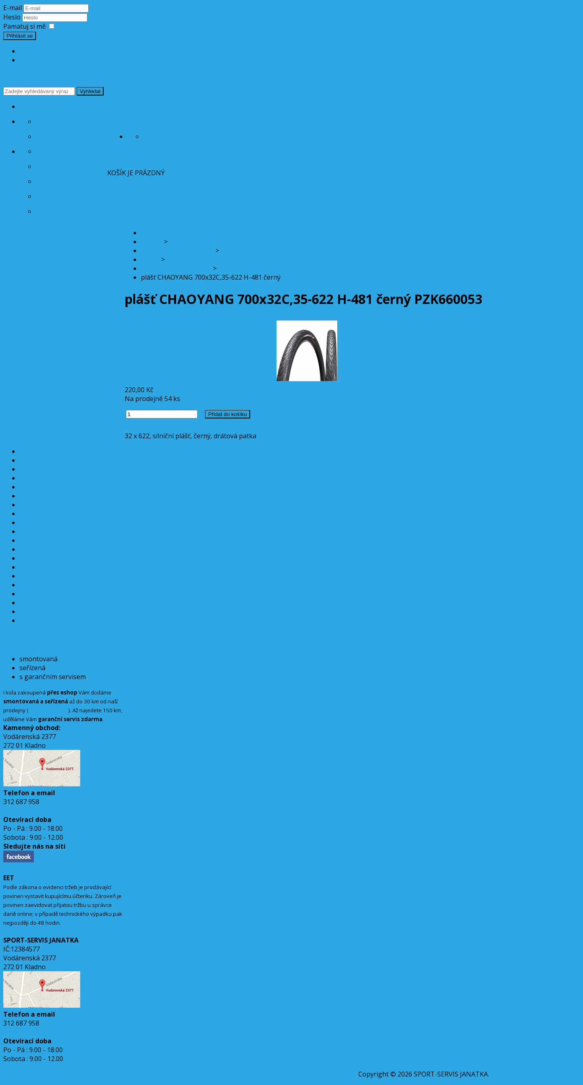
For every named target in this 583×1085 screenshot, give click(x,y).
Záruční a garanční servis (81, 136)
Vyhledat (90, 91)
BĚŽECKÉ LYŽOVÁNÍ (49, 540)
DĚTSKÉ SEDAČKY (46, 558)
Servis (137, 121)
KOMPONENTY (42, 522)
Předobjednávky (64, 181)
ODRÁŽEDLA (38, 567)
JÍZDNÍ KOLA (38, 469)
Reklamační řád (63, 211)
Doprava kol (58, 166)
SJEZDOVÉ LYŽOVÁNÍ (51, 549)
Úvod (28, 106)
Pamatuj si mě (24, 26)
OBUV (28, 611)
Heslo (12, 17)
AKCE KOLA (36, 451)
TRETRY (31, 593)
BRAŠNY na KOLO (46, 486)
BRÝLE (29, 575)
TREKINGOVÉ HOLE (49, 620)
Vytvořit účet (38, 51)
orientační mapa (48, 710)
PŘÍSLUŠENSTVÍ (43, 531)
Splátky (49, 151)
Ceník (45, 121)
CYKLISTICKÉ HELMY (50, 495)
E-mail (12, 7)
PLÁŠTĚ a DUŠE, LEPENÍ (55, 504)
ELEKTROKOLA (41, 477)
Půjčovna (179, 136)
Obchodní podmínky (71, 196)
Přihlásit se (19, 36)
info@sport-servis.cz (36, 810)
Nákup (118, 151)
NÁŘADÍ (31, 602)
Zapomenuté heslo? (49, 59)
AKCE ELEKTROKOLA (50, 460)
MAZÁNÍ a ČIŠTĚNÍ (48, 584)
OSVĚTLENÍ (37, 513)
